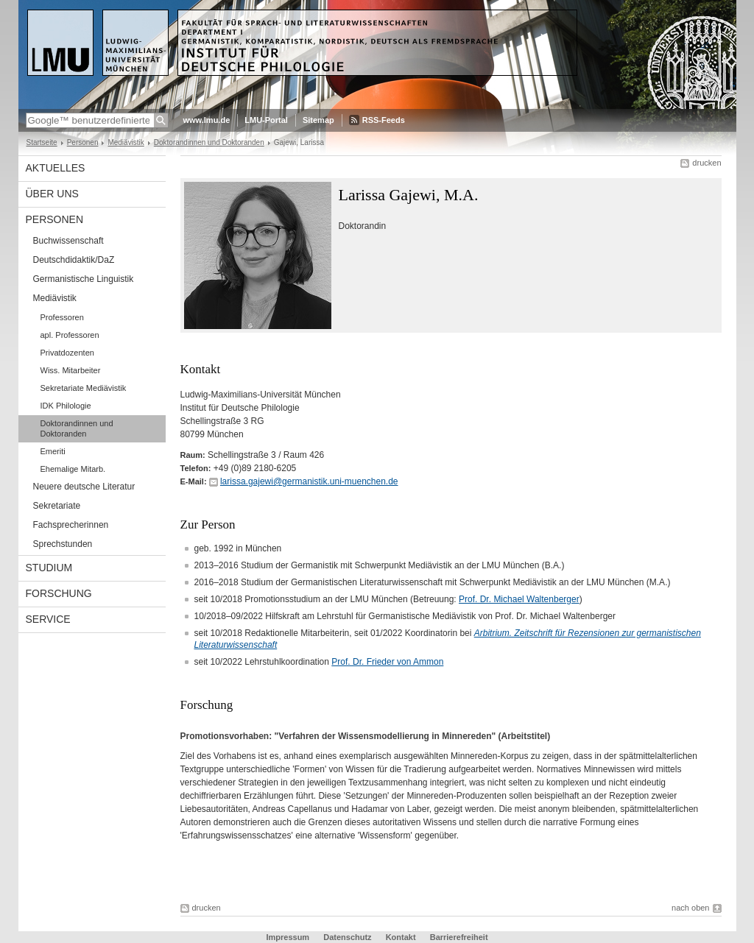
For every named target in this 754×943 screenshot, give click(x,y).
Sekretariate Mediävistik (83, 388)
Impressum (287, 937)
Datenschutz (347, 937)
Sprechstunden (63, 544)
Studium (49, 567)
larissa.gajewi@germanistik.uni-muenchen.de (309, 481)
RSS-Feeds (383, 120)
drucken (706, 162)
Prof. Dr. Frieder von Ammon (387, 662)
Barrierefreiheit (459, 937)
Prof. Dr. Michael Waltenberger (519, 599)
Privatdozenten (67, 352)
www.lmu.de (206, 120)
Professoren (62, 317)
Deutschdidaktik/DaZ (74, 260)
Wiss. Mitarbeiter (70, 370)
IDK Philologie (65, 405)
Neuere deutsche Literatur (84, 486)
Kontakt (401, 937)
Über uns (52, 193)
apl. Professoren (69, 335)
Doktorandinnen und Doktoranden (209, 142)
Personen (83, 142)
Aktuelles (55, 168)
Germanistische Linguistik (83, 279)
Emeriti (53, 451)
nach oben (690, 907)
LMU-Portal (266, 120)
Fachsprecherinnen (71, 525)
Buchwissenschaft (68, 241)
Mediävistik (126, 142)
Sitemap (318, 120)
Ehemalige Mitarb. (73, 469)
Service (48, 619)
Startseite (42, 142)
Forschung (59, 593)
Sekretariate (57, 506)
